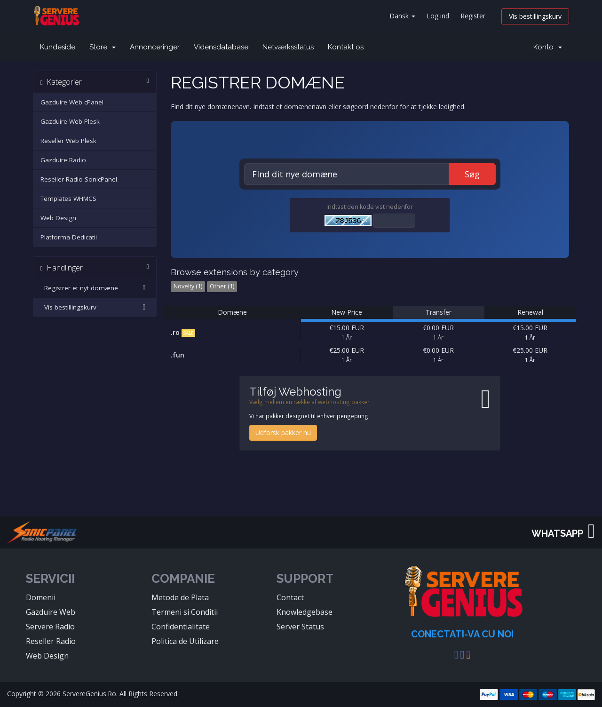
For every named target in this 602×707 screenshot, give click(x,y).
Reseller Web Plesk (68, 140)
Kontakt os (346, 47)
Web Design (58, 218)
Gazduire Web (50, 612)
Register (472, 15)
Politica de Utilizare (185, 641)
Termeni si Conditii (184, 612)
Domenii (40, 597)
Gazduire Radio (63, 160)
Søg (472, 174)
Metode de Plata (180, 597)
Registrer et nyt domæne (94, 288)
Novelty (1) (188, 286)
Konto (547, 47)
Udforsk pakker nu (283, 432)
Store (102, 47)
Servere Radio (50, 626)
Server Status (300, 626)
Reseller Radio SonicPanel (78, 179)
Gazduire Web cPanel (71, 102)
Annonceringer (155, 47)
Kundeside (57, 47)
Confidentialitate (180, 626)
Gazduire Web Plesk (70, 121)
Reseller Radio (51, 641)
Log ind (438, 15)
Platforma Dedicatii (68, 237)
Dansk (402, 15)
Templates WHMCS (68, 198)
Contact (290, 597)
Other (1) (222, 286)
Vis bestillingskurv (535, 16)
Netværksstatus (288, 47)
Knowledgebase (305, 612)
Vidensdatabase (221, 47)
